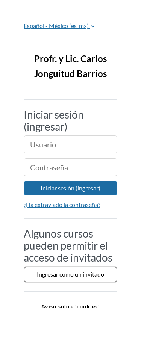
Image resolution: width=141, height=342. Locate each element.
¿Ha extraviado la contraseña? (62, 204)
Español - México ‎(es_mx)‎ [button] (57, 25)
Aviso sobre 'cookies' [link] (70, 306)
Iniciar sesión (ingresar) (70, 188)
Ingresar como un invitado (70, 274)
